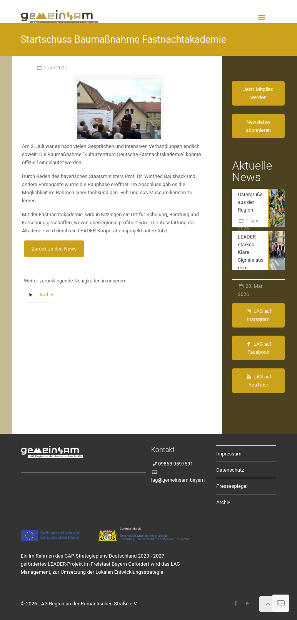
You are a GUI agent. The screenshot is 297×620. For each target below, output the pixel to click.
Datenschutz (230, 470)
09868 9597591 (175, 464)
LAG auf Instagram (258, 315)
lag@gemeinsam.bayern (178, 480)
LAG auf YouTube (258, 381)
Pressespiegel (231, 486)
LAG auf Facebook (258, 348)
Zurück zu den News (54, 249)
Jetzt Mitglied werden (258, 93)
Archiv (46, 294)
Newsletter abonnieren (258, 126)
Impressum (228, 454)
